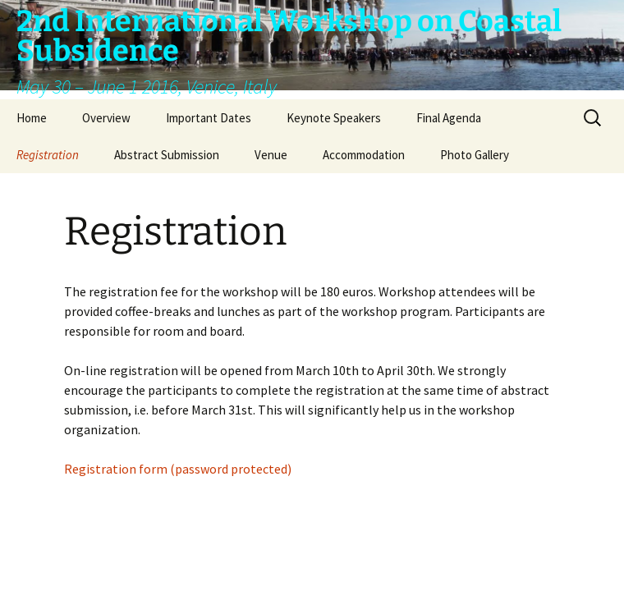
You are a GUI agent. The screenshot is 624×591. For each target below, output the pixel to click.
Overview (106, 118)
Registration (47, 155)
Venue (271, 155)
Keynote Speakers (334, 118)
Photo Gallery (474, 155)
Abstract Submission (166, 155)
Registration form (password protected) (177, 468)
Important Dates (208, 118)
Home (31, 118)
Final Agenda (448, 118)
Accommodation (364, 155)
